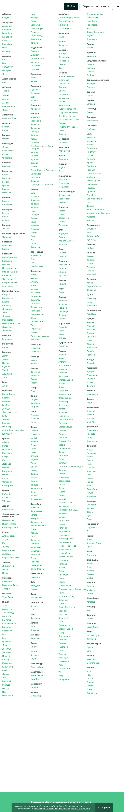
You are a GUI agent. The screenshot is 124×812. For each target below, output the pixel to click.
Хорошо (104, 807)
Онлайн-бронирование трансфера (61, 802)
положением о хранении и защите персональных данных (62, 808)
